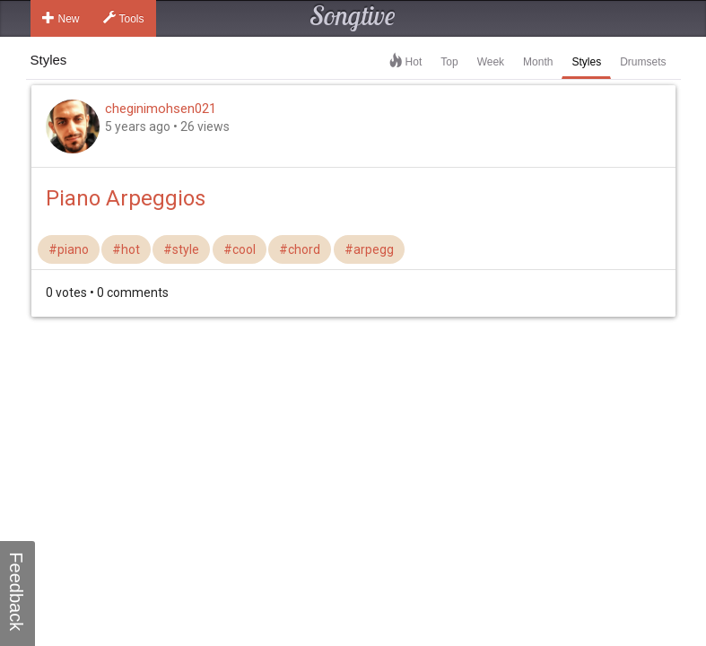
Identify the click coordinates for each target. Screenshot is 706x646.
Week (490, 62)
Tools (123, 18)
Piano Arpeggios (125, 198)
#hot (126, 249)
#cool (239, 249)
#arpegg (369, 249)
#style (181, 249)
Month (538, 62)
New (61, 18)
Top (449, 62)
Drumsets (643, 62)
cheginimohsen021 (160, 108)
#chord (299, 249)
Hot (414, 62)
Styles (586, 62)
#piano (68, 249)
